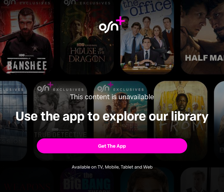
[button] (112, 145)
